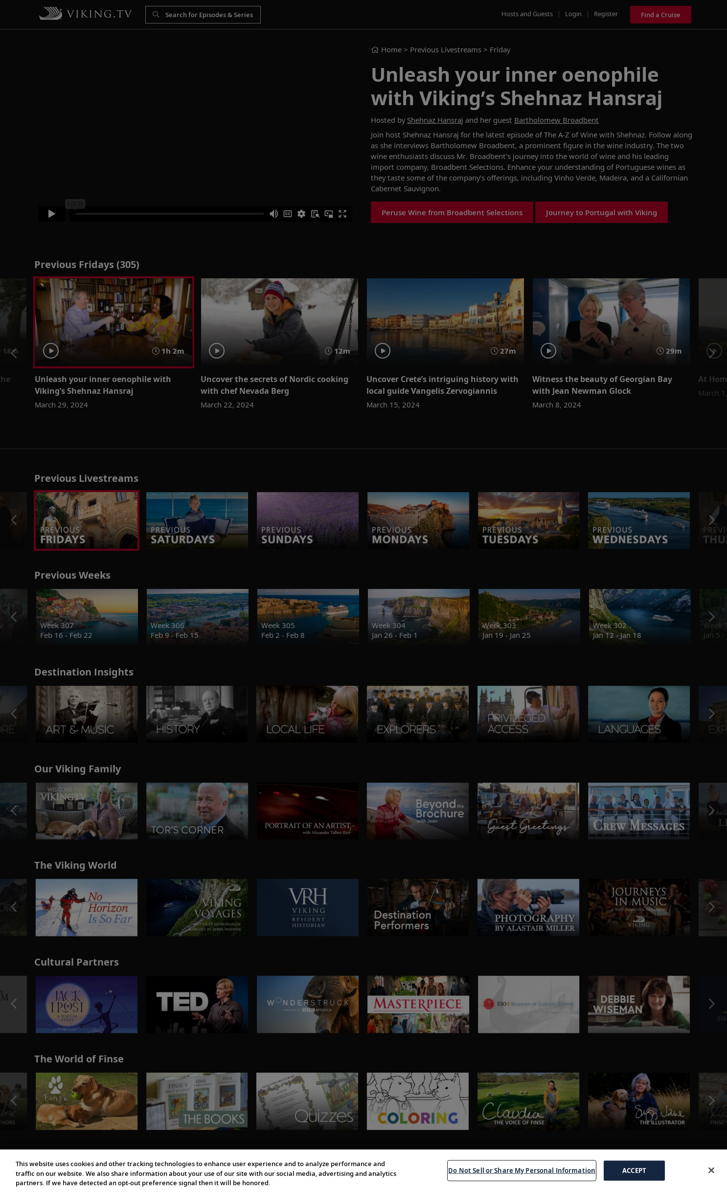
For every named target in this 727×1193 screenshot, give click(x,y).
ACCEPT (634, 1170)
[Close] (711, 1170)
